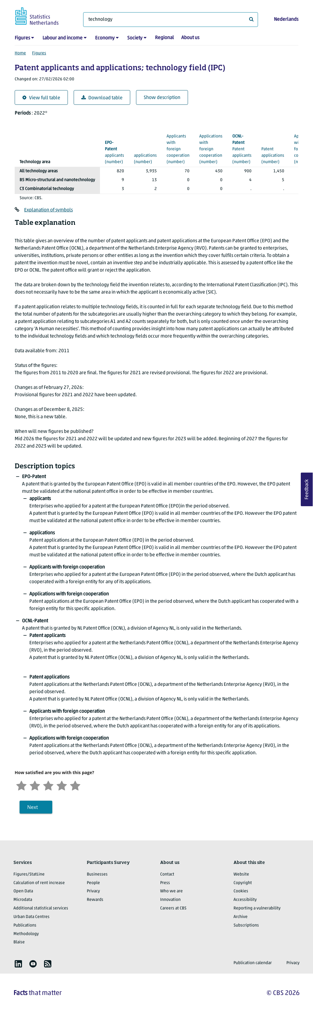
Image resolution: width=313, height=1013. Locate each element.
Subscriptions (246, 925)
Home (20, 53)
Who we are (171, 891)
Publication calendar (253, 963)
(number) (114, 152)
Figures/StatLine (29, 874)
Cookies (241, 891)
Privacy (93, 891)
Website (241, 874)
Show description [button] (162, 97)
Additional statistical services (40, 908)
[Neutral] (48, 785)
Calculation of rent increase (39, 883)
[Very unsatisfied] (21, 785)
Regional (164, 37)
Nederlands (286, 19)
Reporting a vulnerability (257, 908)
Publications (24, 925)
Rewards (95, 900)
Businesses (97, 874)
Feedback (306, 489)
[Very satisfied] (75, 785)
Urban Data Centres (31, 917)
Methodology (26, 934)
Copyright (243, 883)
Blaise (19, 942)
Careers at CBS (173, 908)
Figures (22, 38)
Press (165, 883)
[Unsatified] (35, 785)
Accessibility (245, 900)
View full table (41, 98)
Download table (102, 98)
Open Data (23, 891)
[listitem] (18, 964)
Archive (241, 917)
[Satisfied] (61, 785)
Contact (167, 874)
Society (134, 38)
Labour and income (62, 38)
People (93, 883)
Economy (105, 38)
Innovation (170, 900)
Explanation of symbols (48, 210)
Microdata (22, 900)
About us (190, 37)
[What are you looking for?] (170, 19)
